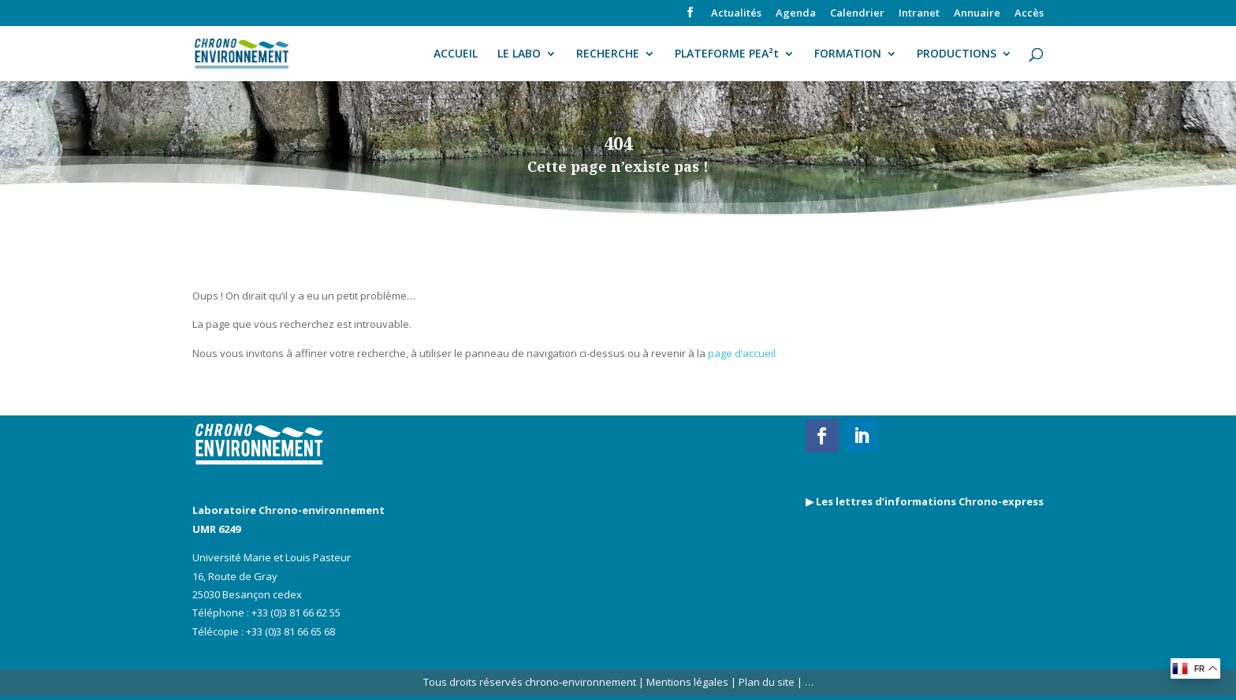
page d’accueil (742, 353)
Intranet (919, 14)
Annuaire (977, 14)
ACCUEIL (456, 54)
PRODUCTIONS (956, 54)
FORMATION (847, 54)
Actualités (736, 14)
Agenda (796, 14)
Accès (1029, 14)
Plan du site (765, 682)
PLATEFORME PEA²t (727, 54)
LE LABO (519, 54)
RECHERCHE (607, 54)
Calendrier (857, 14)
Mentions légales (687, 682)
